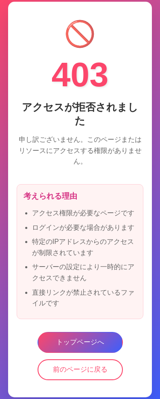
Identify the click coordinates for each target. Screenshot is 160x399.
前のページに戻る (80, 369)
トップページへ (80, 342)
